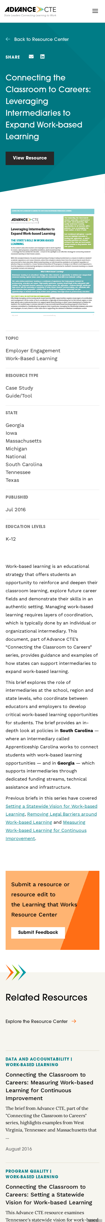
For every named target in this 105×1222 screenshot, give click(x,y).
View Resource (30, 158)
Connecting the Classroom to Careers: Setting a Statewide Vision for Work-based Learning (49, 1194)
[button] (95, 11)
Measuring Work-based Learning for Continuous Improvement (46, 830)
